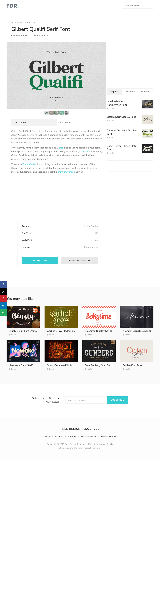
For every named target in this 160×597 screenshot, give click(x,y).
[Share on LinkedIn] (3, 305)
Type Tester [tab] (65, 122)
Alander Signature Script (137, 331)
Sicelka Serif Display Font (121, 117)
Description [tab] (20, 122)
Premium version (79, 260)
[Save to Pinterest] (3, 298)
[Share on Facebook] (3, 284)
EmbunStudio (29, 164)
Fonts (27, 22)
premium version (66, 171)
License (59, 436)
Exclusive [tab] (130, 91)
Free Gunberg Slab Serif (98, 365)
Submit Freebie (109, 436)
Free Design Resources (80, 429)
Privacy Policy (88, 436)
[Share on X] (3, 291)
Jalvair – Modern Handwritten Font (117, 103)
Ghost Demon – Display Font (63, 365)
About (47, 436)
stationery (84, 151)
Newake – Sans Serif (21, 365)
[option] (56, 75)
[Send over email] (3, 312)
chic (61, 147)
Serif (34, 22)
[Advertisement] (34, 199)
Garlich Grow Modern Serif (62, 331)
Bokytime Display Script (98, 331)
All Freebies (17, 22)
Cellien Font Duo (132, 365)
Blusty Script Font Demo (23, 331)
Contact (72, 436)
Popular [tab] (114, 91)
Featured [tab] (145, 91)
